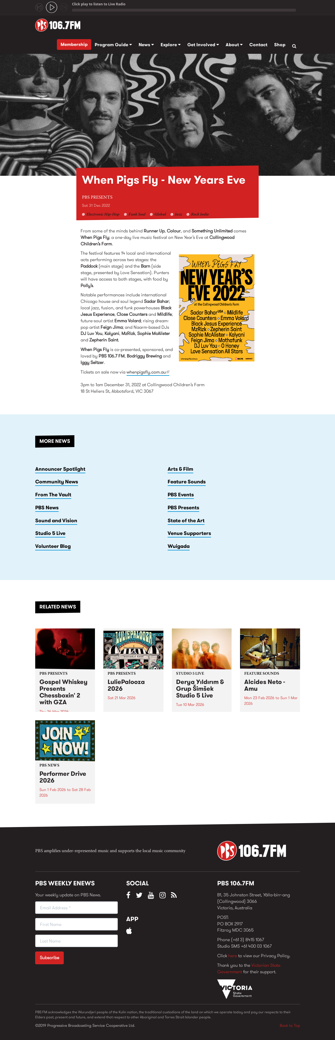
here (232, 955)
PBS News (47, 507)
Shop (279, 44)
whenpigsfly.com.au (148, 372)
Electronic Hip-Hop (102, 215)
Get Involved (203, 44)
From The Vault (53, 494)
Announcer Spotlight (60, 469)
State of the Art (186, 520)
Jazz (178, 215)
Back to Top (290, 1025)
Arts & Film (180, 469)
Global (160, 215)
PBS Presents (97, 197)
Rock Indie (200, 215)
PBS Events (181, 494)
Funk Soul (136, 215)
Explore (171, 44)
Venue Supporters (189, 533)
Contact (258, 44)
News (146, 44)
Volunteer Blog (53, 546)
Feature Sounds (187, 481)
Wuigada (179, 546)
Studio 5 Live (50, 533)
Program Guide (113, 44)
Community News (56, 481)
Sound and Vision (56, 520)
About (234, 44)
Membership (74, 44)
